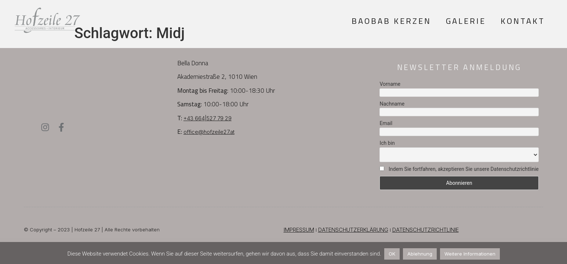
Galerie (466, 21)
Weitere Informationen (469, 254)
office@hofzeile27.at (209, 131)
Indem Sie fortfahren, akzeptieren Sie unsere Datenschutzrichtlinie (458, 169)
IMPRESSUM (299, 229)
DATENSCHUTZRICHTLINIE (425, 229)
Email (385, 123)
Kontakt (523, 21)
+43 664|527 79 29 (207, 118)
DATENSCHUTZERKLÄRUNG (353, 229)
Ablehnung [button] (419, 254)
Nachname (391, 104)
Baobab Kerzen (391, 21)
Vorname (389, 84)
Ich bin (387, 143)
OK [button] (392, 254)
